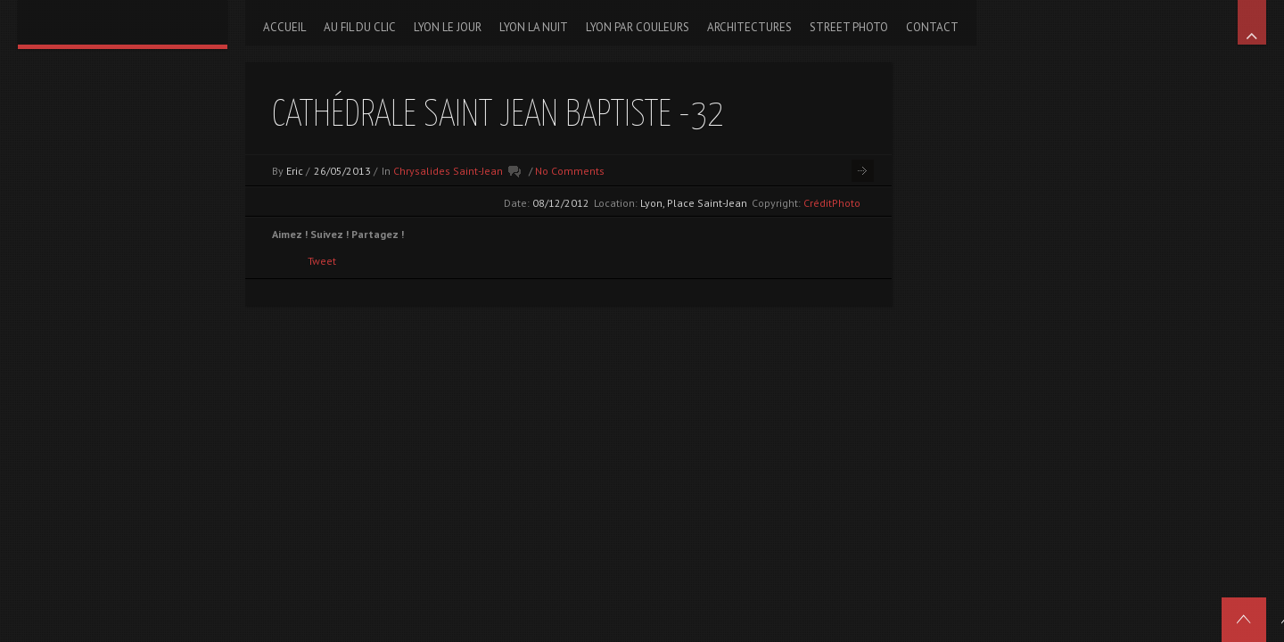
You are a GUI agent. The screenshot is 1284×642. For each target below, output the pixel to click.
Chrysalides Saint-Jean (448, 170)
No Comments (570, 170)
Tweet (322, 261)
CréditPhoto (831, 203)
